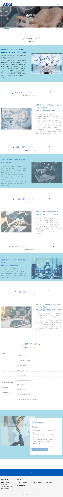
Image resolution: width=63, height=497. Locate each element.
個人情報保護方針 (21, 485)
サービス (33, 482)
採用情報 (40, 482)
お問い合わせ (49, 482)
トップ (2, 28)
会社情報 (25, 482)
